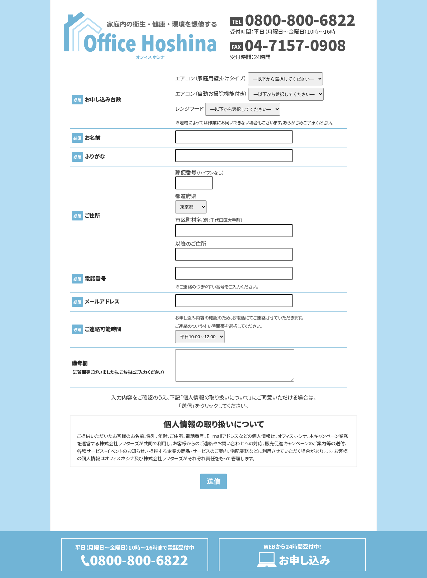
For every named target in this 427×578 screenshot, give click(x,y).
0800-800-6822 (300, 19)
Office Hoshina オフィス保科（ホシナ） (140, 35)
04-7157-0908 (295, 44)
